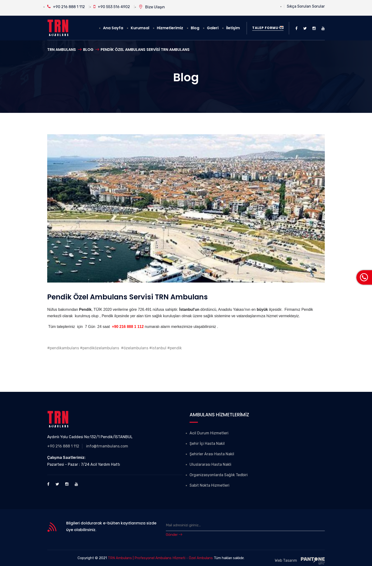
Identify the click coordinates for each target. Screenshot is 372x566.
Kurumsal (140, 28)
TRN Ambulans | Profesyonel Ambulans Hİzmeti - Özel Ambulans (160, 558)
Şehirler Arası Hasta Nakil (212, 454)
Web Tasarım (300, 561)
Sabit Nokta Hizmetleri (209, 485)
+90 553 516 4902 (111, 7)
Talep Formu (268, 27)
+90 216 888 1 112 (66, 7)
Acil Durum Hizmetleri (209, 433)
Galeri (213, 28)
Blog (195, 28)
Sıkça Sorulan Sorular (306, 6)
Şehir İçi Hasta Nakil (207, 443)
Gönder (174, 534)
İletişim (233, 28)
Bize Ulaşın (152, 7)
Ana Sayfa (113, 28)
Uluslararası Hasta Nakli (210, 464)
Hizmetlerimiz (170, 28)
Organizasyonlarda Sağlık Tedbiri (219, 475)
